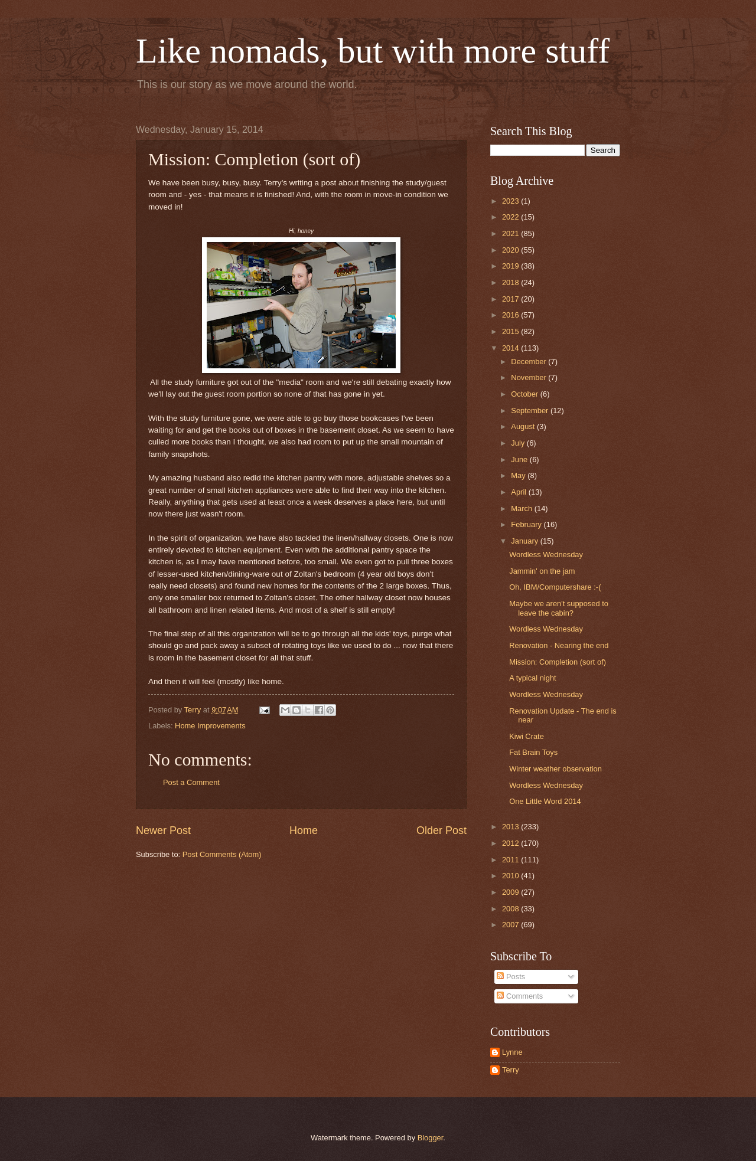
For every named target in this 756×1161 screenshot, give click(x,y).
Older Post (441, 830)
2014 (511, 348)
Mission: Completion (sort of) (557, 662)
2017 (511, 299)
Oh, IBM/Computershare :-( (555, 587)
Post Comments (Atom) (222, 854)
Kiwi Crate (526, 736)
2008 (511, 908)
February (527, 524)
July (518, 443)
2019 (511, 265)
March (522, 508)
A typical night (532, 677)
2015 (511, 331)
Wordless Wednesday (546, 554)
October (525, 394)
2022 (511, 216)
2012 (511, 843)
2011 (511, 859)
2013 (511, 826)
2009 (511, 892)
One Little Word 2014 (545, 801)
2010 (511, 875)
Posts (511, 976)
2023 (511, 201)
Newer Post (163, 830)
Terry (510, 1069)
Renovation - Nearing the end (558, 645)
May (519, 475)
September (530, 410)
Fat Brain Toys (533, 752)
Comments (520, 996)
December (529, 361)
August (524, 426)
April (519, 492)
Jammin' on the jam (542, 571)
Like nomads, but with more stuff (373, 50)
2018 (511, 282)
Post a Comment (191, 782)
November (529, 377)
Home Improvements (210, 725)
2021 (511, 233)
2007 (511, 924)
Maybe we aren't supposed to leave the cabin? (558, 608)
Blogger (431, 1137)
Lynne (512, 1052)
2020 (511, 250)
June (520, 459)
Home (303, 830)
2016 (511, 314)
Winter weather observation (555, 768)
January (525, 541)
